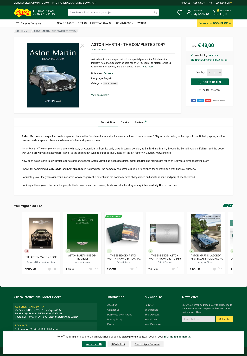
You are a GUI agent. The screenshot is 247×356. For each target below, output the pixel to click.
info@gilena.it (29, 313)
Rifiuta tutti (118, 344)
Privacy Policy (114, 319)
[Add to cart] (55, 269)
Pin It (208, 100)
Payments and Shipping (119, 314)
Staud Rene (49, 262)
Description (108, 122)
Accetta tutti (94, 344)
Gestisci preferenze (147, 344)
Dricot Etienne (123, 262)
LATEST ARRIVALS (101, 23)
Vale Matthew (98, 49)
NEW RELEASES (65, 23)
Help (210, 3)
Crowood (109, 73)
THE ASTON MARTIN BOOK (41, 257)
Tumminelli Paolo (35, 262)
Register (149, 304)
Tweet (200, 100)
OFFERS (82, 23)
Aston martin (110, 83)
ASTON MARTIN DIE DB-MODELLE (82, 257)
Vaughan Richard (206, 262)
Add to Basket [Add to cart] (209, 82)
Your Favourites (153, 324)
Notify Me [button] (31, 269)
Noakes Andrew (82, 262)
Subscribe (224, 319)
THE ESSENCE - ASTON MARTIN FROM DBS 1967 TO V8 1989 (123, 257)
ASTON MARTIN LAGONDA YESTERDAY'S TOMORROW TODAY (206, 257)
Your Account (152, 314)
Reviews (140, 122)
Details (125, 122)
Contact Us (199, 3)
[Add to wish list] (49, 269)
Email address (219, 100)
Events (110, 324)
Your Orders (151, 319)
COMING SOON (124, 23)
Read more (147, 66)
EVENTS (141, 23)
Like (193, 100)
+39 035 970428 (54, 313)
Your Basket (151, 309)
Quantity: (200, 72)
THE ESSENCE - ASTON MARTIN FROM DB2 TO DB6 (165, 257)
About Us (185, 3)
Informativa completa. (177, 336)
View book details (100, 95)
